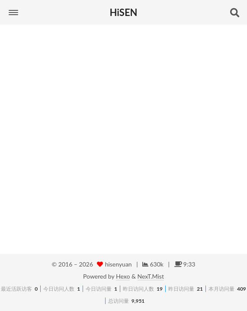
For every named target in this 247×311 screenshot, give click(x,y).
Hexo (123, 276)
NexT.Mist (151, 276)
